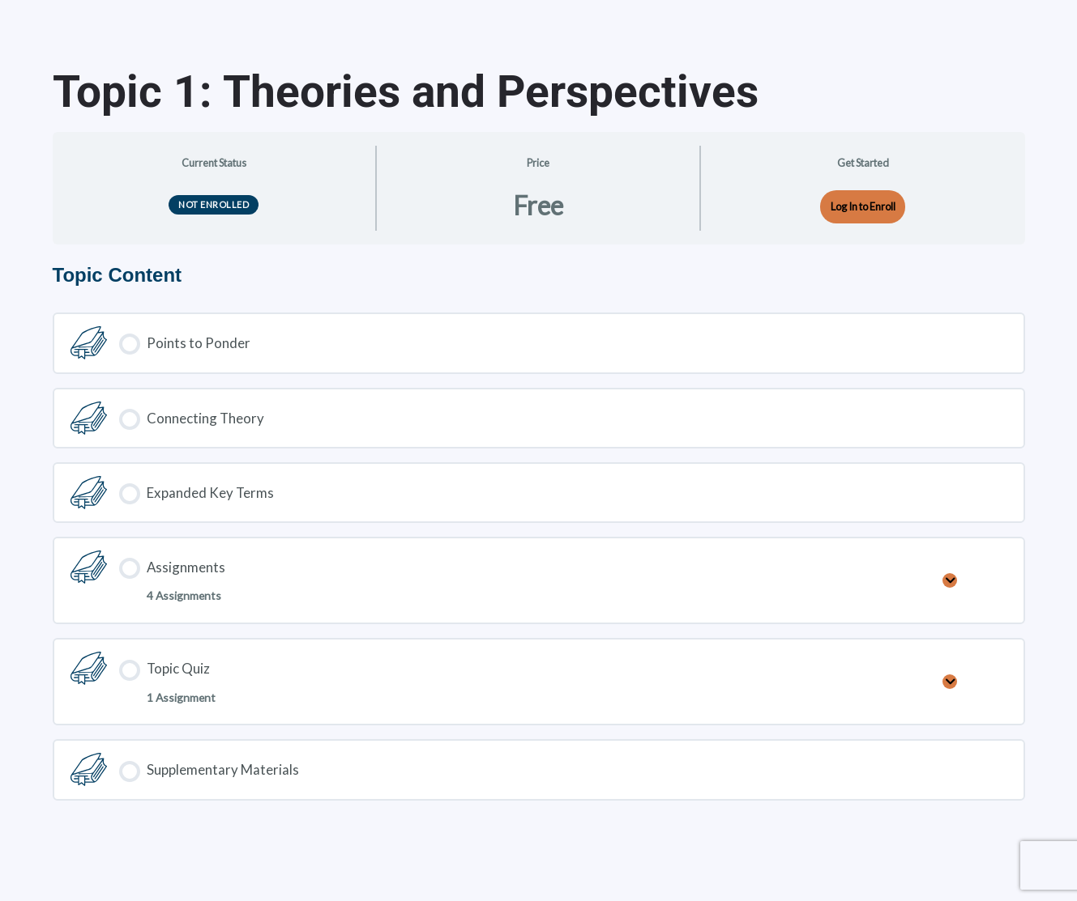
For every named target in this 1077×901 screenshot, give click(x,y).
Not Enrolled (213, 204)
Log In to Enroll (863, 206)
